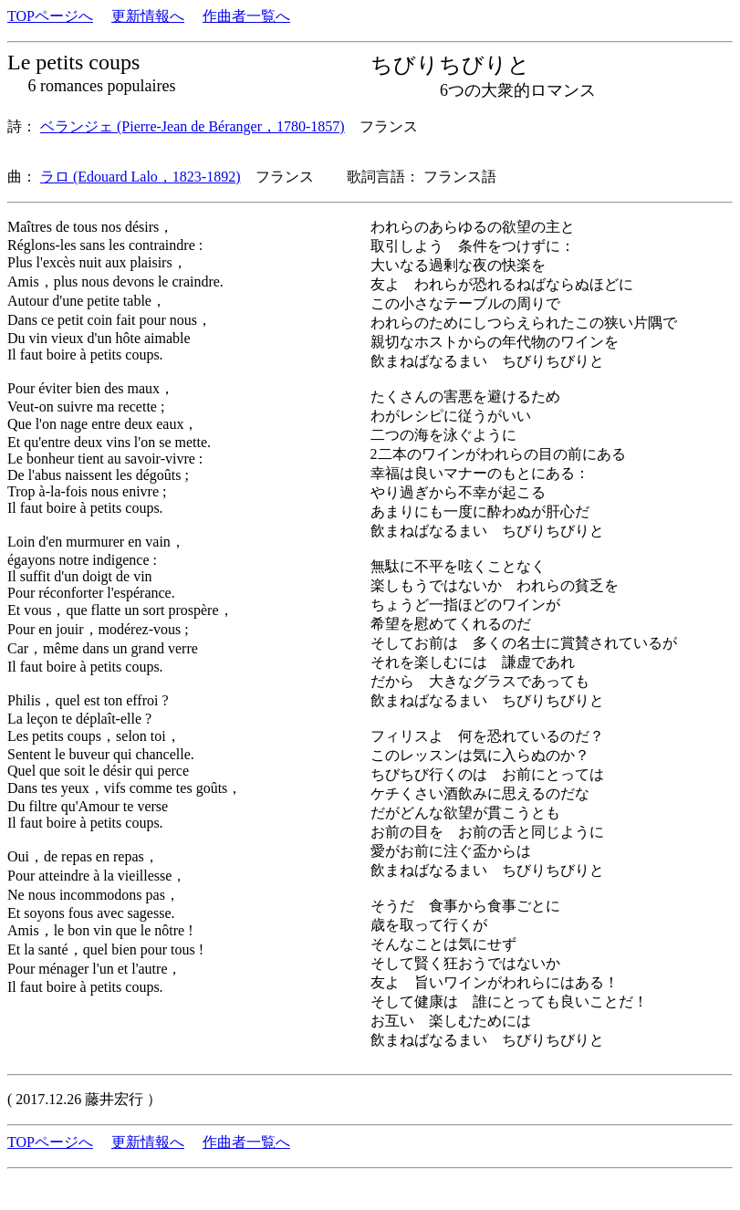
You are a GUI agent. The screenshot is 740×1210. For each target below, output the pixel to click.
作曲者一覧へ (246, 16)
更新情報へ (147, 16)
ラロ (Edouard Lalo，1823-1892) (140, 176)
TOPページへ (50, 16)
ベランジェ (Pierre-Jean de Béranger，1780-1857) (192, 126)
